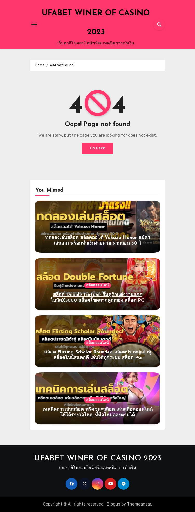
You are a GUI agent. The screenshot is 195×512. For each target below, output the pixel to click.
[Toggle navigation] (34, 24)
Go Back (97, 148)
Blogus (113, 504)
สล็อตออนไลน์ (97, 285)
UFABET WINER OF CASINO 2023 (97, 458)
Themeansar (139, 504)
